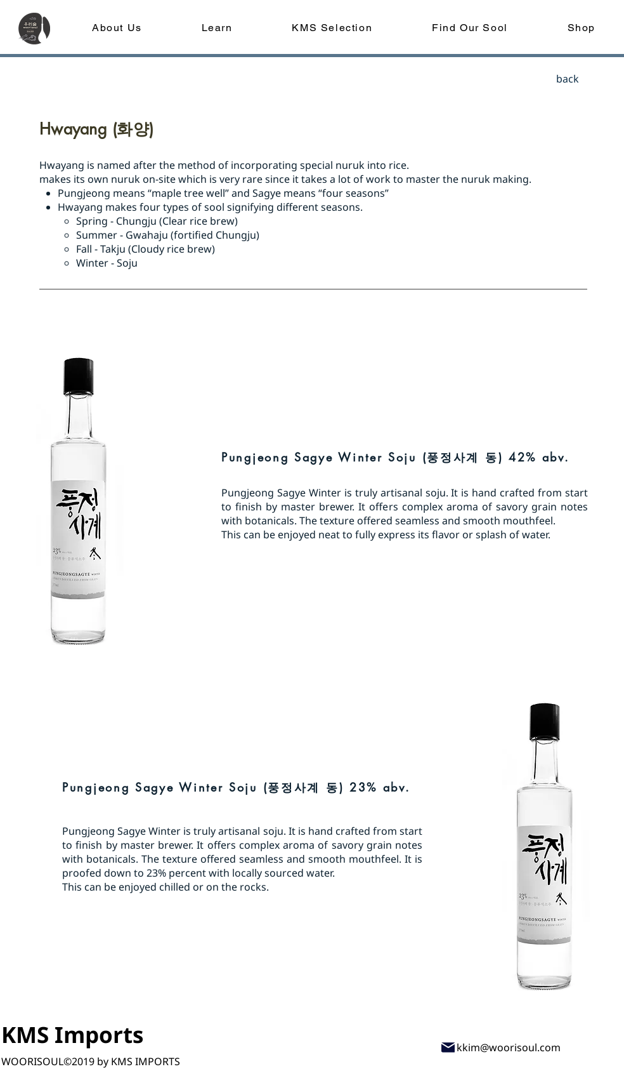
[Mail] (448, 1047)
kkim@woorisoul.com (509, 1047)
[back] (567, 78)
